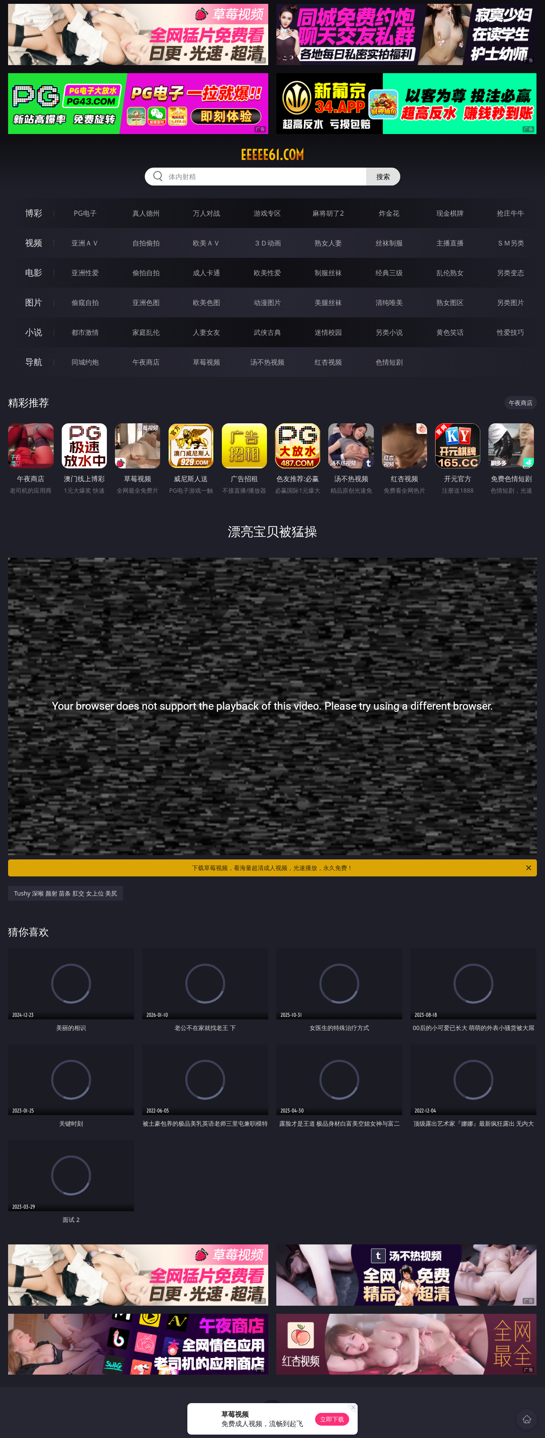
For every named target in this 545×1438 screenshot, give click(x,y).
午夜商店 (146, 362)
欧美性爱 (267, 272)
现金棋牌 (450, 213)
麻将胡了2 (328, 213)
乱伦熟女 (450, 272)
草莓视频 (206, 362)
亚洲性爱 (85, 272)
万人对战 (206, 213)
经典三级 (389, 272)
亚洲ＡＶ (85, 243)
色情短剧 (389, 362)
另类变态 (510, 272)
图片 (33, 302)
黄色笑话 (450, 332)
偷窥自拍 (85, 302)
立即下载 (332, 1419)
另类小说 (389, 332)
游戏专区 (267, 213)
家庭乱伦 (146, 332)
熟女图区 (450, 302)
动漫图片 (267, 302)
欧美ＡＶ (206, 243)
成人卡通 (206, 272)
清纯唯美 (389, 302)
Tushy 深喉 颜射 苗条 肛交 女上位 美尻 (65, 893)
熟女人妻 (328, 243)
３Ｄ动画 (267, 243)
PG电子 (85, 213)
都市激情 (85, 332)
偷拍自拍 (146, 272)
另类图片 (510, 302)
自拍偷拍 (146, 243)
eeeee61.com (272, 154)
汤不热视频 (267, 362)
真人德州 (146, 213)
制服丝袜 (328, 272)
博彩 (33, 213)
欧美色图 (206, 302)
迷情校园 (328, 332)
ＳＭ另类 (510, 243)
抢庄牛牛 (510, 213)
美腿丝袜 (328, 302)
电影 (33, 272)
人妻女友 (206, 332)
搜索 (383, 176)
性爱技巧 (510, 332)
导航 (33, 362)
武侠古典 (267, 332)
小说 (33, 332)
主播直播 (450, 243)
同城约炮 (85, 362)
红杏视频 (328, 362)
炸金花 (389, 213)
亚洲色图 (146, 302)
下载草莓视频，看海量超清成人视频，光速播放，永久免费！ (362, 868)
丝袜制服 (389, 243)
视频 (33, 242)
